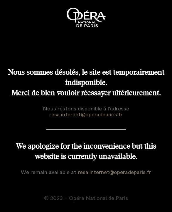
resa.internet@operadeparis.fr (86, 114)
